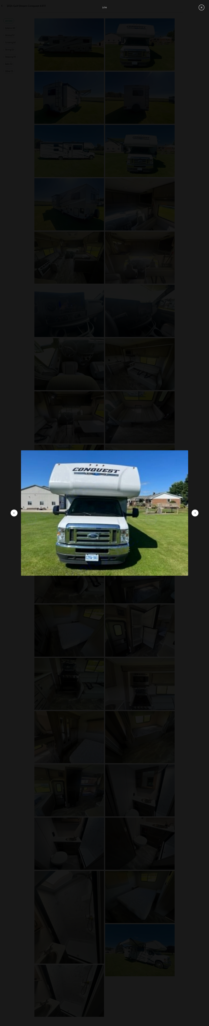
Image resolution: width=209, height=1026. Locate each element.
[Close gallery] (201, 7)
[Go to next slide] (195, 513)
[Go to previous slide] (14, 513)
